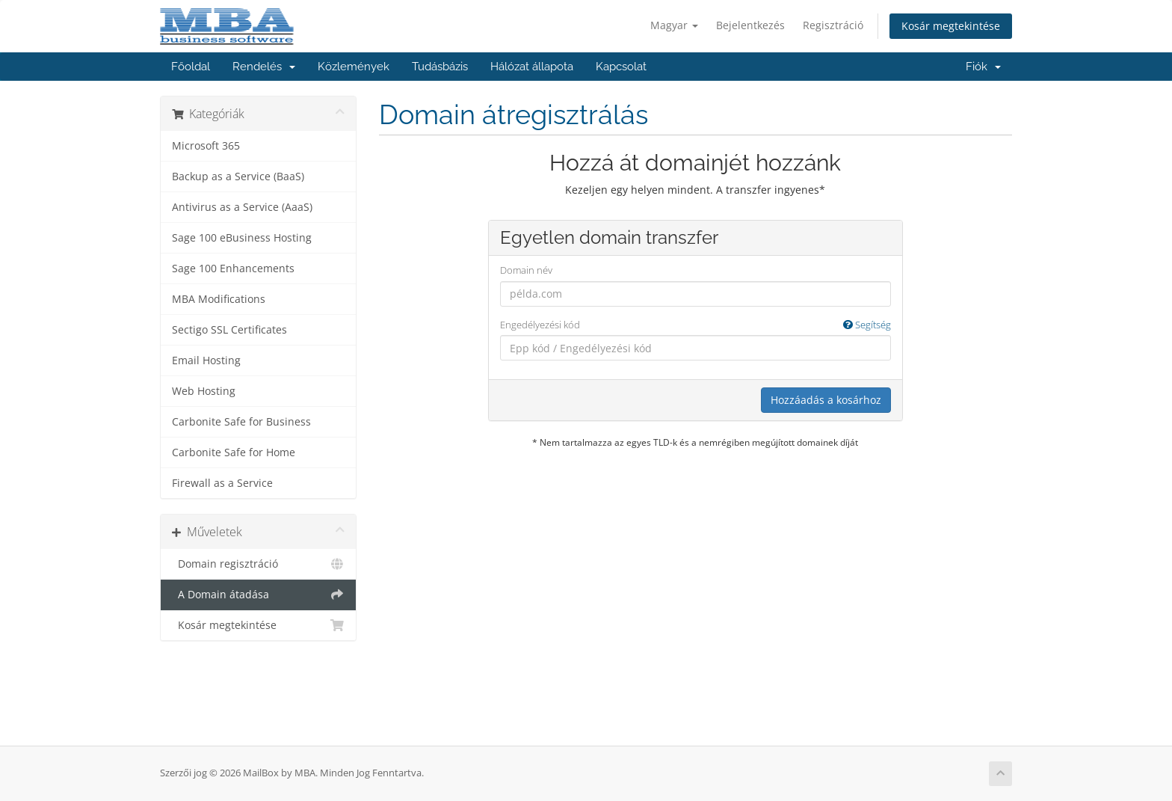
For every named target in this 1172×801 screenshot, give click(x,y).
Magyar (674, 25)
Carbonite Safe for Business (241, 422)
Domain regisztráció (258, 564)
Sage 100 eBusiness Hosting (242, 238)
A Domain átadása (258, 595)
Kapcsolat (621, 66)
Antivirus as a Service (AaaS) (242, 207)
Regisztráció (833, 25)
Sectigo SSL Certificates (229, 330)
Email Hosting (206, 360)
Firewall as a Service (222, 483)
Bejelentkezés (750, 25)
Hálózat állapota (531, 66)
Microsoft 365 (206, 146)
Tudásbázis (440, 66)
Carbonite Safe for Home (233, 452)
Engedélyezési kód (695, 325)
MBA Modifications (218, 299)
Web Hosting (203, 391)
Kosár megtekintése (950, 26)
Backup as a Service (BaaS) (238, 176)
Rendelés (263, 66)
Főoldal (190, 66)
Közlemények (353, 66)
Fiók (983, 66)
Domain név (526, 270)
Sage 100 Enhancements (233, 268)
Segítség (867, 324)
